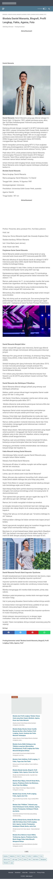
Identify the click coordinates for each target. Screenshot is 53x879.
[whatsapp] (44, 631)
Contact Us (32, 872)
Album (23, 856)
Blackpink (43, 859)
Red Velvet (36, 859)
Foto (41, 856)
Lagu (11, 862)
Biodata (6, 856)
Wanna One (7, 859)
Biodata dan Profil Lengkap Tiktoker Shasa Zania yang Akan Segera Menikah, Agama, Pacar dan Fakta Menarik (26, 718)
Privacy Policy (41, 872)
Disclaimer (17, 872)
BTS (20, 859)
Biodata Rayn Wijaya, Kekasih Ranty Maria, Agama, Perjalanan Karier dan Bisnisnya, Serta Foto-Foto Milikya (26, 783)
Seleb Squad (29, 876)
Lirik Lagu (14, 859)
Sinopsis (6, 862)
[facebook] (9, 631)
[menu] (4, 7)
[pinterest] (32, 631)
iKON (25, 859)
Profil (18, 856)
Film (30, 859)
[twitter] (20, 631)
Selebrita (12, 856)
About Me (25, 872)
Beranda (10, 872)
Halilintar (35, 856)
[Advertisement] (26, 43)
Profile (29, 856)
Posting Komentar (20, 25)
